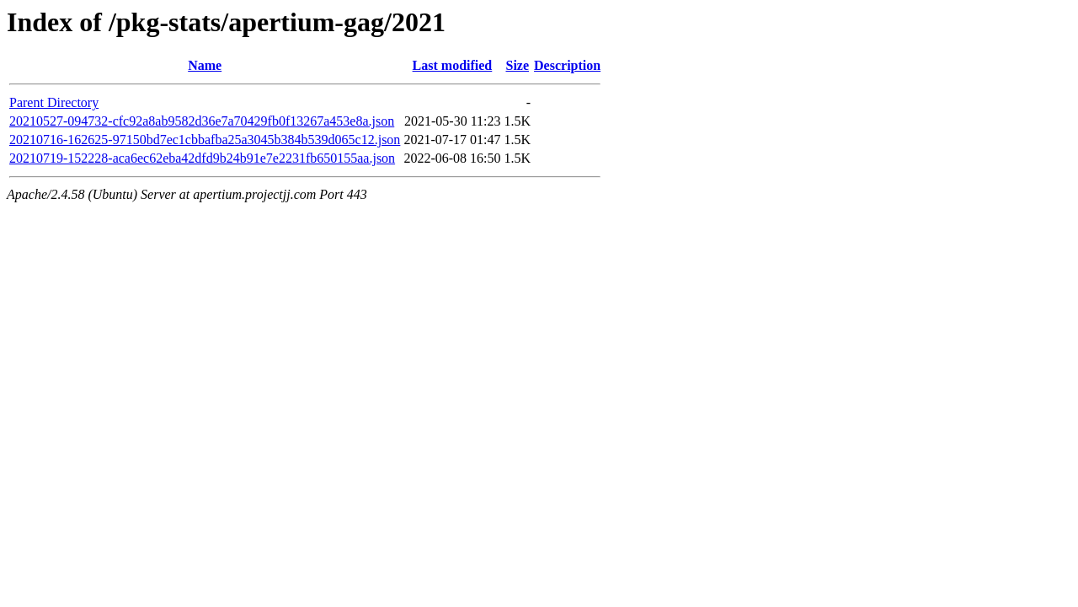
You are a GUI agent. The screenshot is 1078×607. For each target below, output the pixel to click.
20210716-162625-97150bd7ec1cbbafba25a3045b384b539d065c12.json (204, 139)
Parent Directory (54, 102)
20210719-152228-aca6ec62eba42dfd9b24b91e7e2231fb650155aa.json (202, 158)
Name (204, 65)
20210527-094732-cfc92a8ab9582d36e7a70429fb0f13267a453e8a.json (201, 121)
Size (517, 65)
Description (567, 65)
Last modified (453, 65)
